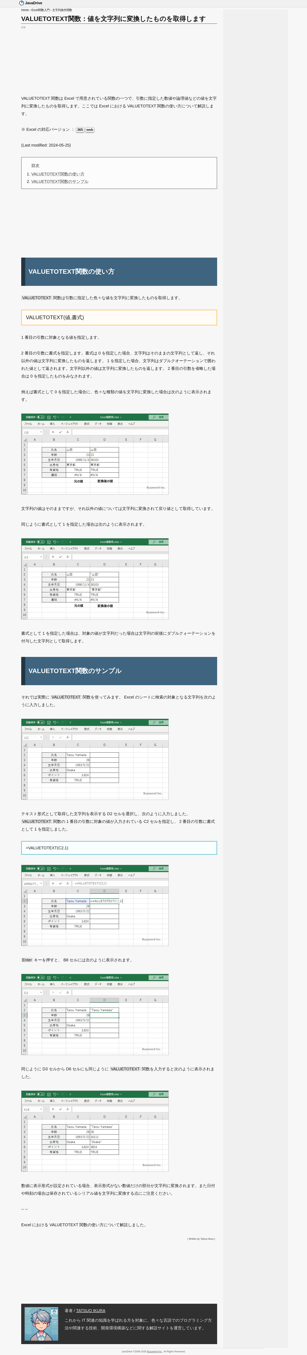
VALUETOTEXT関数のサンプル (59, 181)
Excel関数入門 (40, 10)
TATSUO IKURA (90, 1310)
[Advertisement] (119, 58)
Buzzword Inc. (154, 1351)
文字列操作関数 (62, 10)
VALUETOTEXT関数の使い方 (57, 174)
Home (25, 10)
